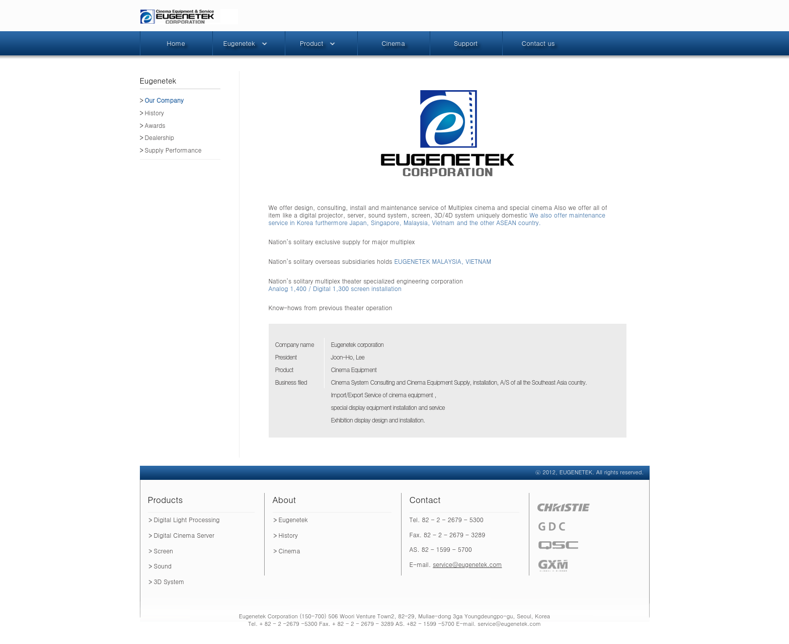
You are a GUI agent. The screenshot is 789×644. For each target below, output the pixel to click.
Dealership (160, 137)
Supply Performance (173, 150)
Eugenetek (293, 519)
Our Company (164, 100)
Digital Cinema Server (184, 535)
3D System (169, 581)
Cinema (289, 550)
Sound (163, 565)
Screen (163, 550)
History (154, 113)
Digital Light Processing (187, 519)
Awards (155, 125)
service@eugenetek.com (467, 564)
